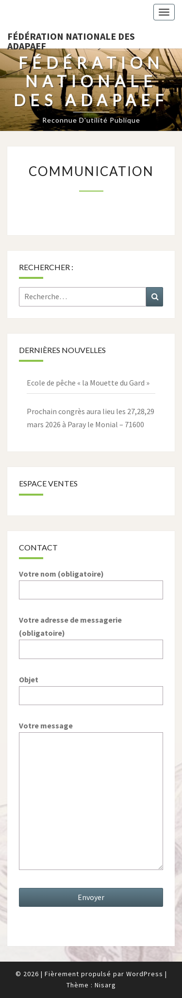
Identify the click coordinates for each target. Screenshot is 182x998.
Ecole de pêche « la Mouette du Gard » (88, 382)
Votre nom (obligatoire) (91, 582)
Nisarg (105, 985)
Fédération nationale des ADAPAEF (71, 39)
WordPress (144, 973)
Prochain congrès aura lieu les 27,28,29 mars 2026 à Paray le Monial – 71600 (90, 417)
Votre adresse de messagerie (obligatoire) (91, 634)
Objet (91, 687)
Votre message (91, 796)
